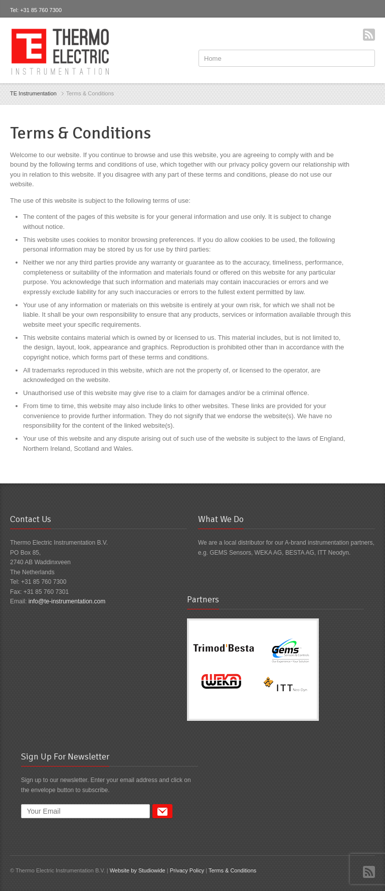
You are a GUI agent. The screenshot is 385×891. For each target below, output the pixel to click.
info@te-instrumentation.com (67, 601)
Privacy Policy (187, 870)
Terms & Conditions (232, 870)
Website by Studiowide (137, 870)
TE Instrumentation (33, 93)
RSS (369, 35)
